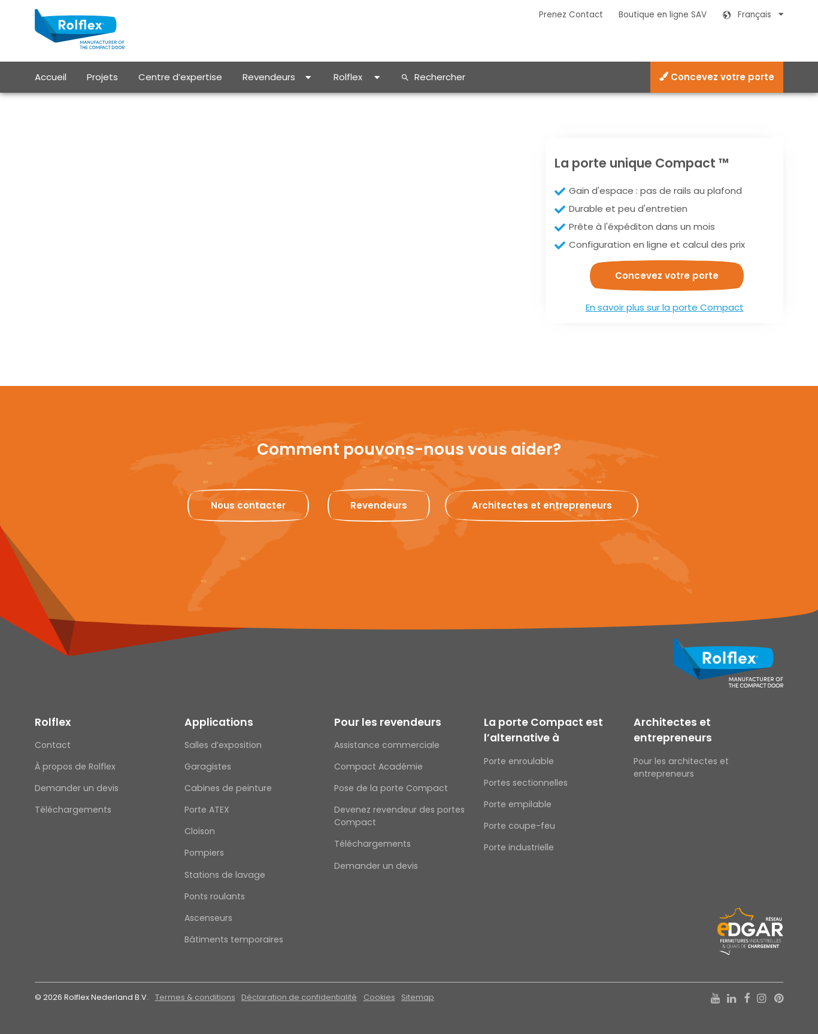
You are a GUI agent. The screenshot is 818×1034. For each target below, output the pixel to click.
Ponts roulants (214, 896)
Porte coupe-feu (519, 826)
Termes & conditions (195, 997)
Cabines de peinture (228, 788)
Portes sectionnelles (526, 783)
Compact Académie (378, 767)
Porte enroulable (519, 761)
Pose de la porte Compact (391, 788)
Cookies (379, 997)
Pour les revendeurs (387, 722)
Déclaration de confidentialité (299, 997)
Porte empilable (518, 804)
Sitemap (417, 997)
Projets (102, 77)
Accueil (50, 77)
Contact (53, 745)
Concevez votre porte (716, 77)
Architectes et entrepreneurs (673, 730)
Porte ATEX (206, 810)
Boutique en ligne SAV (663, 14)
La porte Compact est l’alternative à (543, 730)
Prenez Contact (571, 14)
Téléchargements (73, 810)
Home (45, 103)
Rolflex (348, 77)
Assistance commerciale (387, 745)
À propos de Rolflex (75, 767)
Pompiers (204, 853)
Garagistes (207, 767)
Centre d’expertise (180, 77)
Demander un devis (77, 788)
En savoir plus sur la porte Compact (665, 307)
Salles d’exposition (223, 745)
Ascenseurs (208, 918)
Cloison (199, 831)
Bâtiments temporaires (233, 939)
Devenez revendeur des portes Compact (399, 816)
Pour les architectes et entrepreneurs (681, 767)
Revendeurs (269, 77)
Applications (218, 722)
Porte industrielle (519, 847)
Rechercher (439, 77)
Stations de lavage (224, 875)
